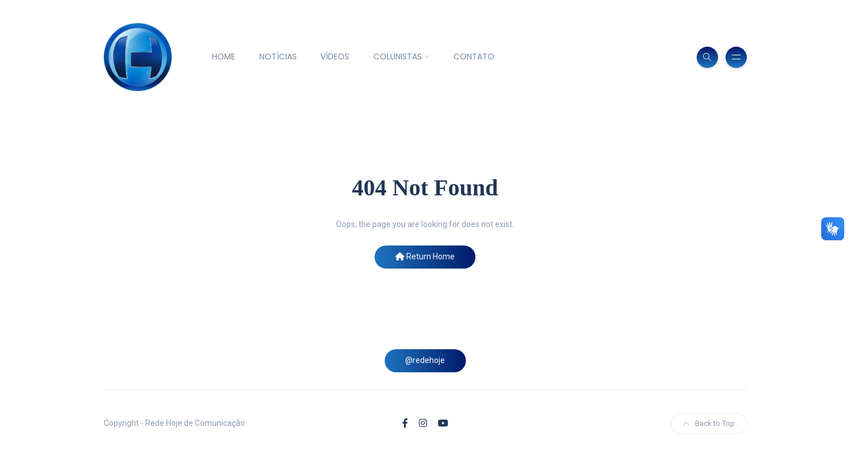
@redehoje (425, 360)
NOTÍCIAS (278, 56)
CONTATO (474, 56)
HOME (223, 56)
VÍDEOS (334, 56)
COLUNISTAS (397, 56)
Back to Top (709, 423)
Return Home (425, 256)
